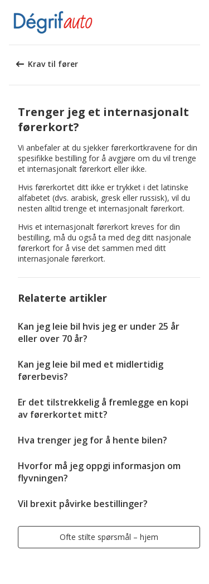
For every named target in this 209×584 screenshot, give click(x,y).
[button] (197, 22)
